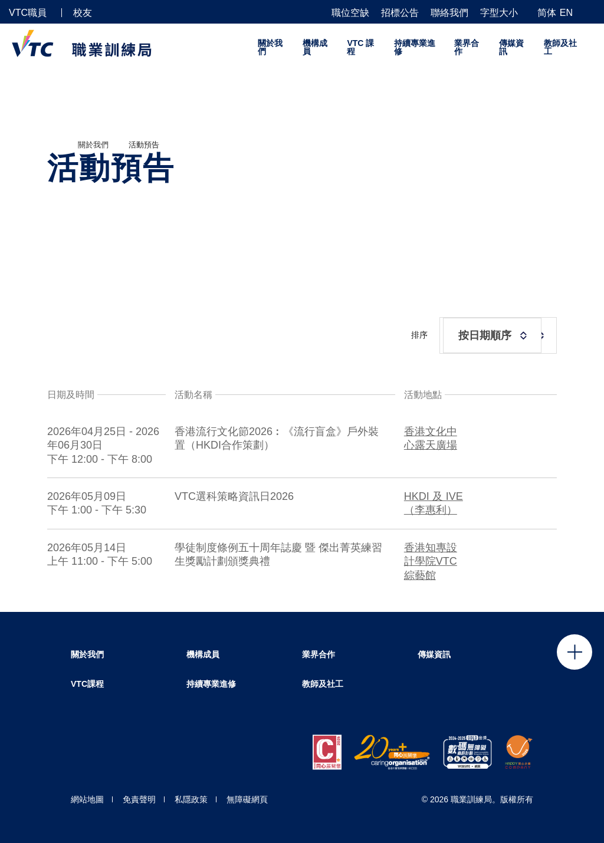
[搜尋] (590, 12)
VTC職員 (28, 13)
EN (566, 13)
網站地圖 (87, 799)
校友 (82, 13)
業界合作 (466, 47)
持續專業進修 (414, 47)
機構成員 (315, 47)
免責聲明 (139, 799)
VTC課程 (87, 684)
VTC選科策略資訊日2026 (234, 498)
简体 (546, 13)
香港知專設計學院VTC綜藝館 (430, 562)
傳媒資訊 (511, 47)
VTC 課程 (360, 47)
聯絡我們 (449, 13)
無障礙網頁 (247, 799)
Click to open (574, 652)
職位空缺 (350, 13)
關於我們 (270, 47)
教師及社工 (560, 47)
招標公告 (400, 13)
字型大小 (499, 13)
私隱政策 (191, 799)
